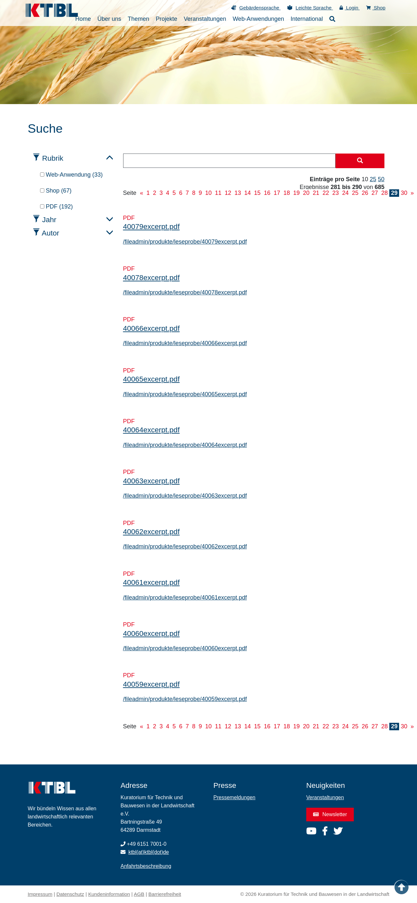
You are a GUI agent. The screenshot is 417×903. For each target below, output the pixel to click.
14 (247, 193)
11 (218, 193)
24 (345, 193)
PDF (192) (56, 206)
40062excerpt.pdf (151, 532)
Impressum (40, 894)
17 (277, 193)
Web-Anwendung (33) (71, 174)
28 (384, 193)
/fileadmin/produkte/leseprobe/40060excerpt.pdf (185, 648)
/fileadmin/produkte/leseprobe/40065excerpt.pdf (185, 394)
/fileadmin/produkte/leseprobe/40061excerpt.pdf (185, 597)
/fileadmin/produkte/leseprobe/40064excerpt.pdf (185, 445)
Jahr (49, 220)
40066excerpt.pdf (151, 328)
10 (208, 193)
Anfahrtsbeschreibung (146, 866)
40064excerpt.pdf (151, 430)
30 (404, 193)
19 (296, 193)
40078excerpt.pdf (151, 278)
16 (267, 193)
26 (365, 193)
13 (238, 193)
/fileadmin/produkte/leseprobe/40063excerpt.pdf (185, 495)
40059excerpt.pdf (151, 684)
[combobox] (229, 161)
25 (373, 179)
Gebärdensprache (260, 7)
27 (374, 193)
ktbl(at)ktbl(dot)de (148, 852)
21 (316, 193)
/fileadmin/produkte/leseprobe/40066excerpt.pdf (185, 343)
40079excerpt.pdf (151, 226)
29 (394, 193)
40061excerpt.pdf (151, 582)
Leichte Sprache (314, 7)
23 (335, 193)
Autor (50, 233)
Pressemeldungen (234, 797)
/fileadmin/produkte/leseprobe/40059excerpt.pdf (185, 699)
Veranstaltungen (325, 797)
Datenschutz (70, 894)
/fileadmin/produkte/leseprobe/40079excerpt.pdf (185, 241)
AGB (139, 894)
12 (228, 193)
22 (326, 193)
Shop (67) (56, 190)
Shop (375, 7)
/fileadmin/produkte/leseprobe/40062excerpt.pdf (185, 546)
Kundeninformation (109, 894)
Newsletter (330, 814)
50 (381, 179)
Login (349, 7)
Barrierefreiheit (165, 894)
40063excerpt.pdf (151, 481)
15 (257, 193)
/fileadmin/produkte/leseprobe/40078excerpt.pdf (185, 292)
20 (306, 193)
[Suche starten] (360, 161)
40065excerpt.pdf (151, 379)
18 (286, 193)
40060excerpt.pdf (151, 633)
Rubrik (52, 158)
